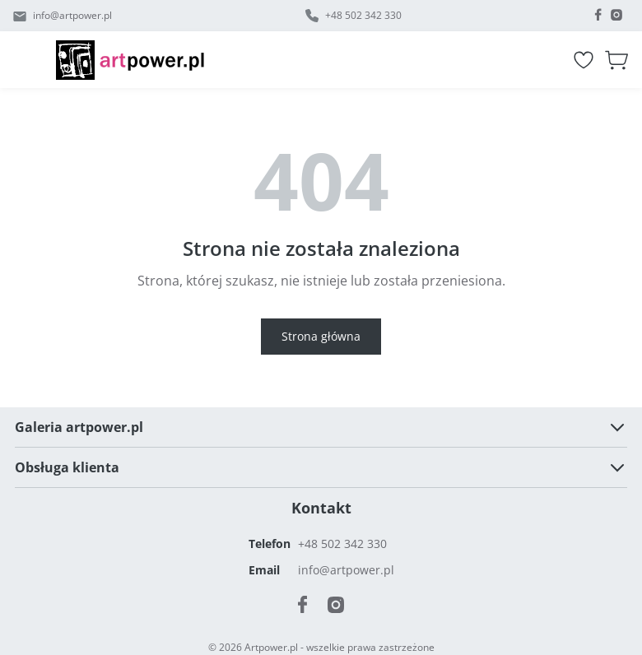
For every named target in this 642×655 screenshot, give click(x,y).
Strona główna (321, 336)
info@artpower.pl (72, 15)
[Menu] (34, 60)
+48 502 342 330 (363, 15)
